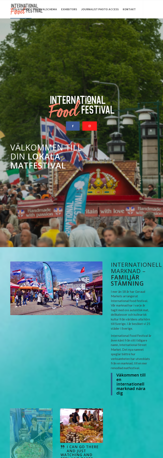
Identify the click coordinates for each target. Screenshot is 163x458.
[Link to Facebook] (18, 27)
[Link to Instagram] (11, 27)
